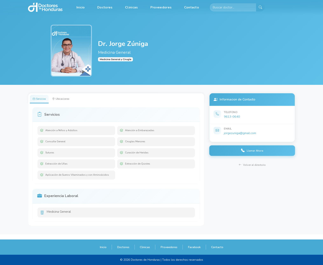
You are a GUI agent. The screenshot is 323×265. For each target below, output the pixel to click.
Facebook (194, 247)
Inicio (80, 7)
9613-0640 (232, 116)
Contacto (191, 7)
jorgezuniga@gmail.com (240, 133)
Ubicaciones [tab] (67, 99)
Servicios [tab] (41, 99)
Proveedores (161, 7)
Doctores (104, 7)
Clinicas (131, 7)
